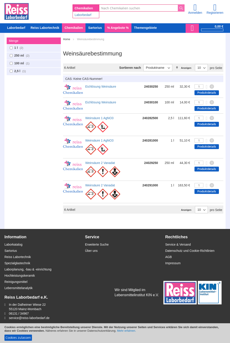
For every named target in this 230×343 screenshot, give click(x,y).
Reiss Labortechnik (17, 257)
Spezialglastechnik (17, 263)
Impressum (172, 263)
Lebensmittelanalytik (18, 288)
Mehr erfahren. (126, 330)
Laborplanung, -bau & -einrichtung (28, 269)
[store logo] (16, 11)
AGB (168, 257)
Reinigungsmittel (16, 282)
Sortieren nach (130, 67)
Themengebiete (145, 28)
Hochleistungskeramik (19, 275)
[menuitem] (16, 27)
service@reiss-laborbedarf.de (29, 318)
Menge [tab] (13, 41)
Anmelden (195, 12)
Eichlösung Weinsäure (100, 86)
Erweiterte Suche (97, 244)
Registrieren (215, 12)
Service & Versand (178, 244)
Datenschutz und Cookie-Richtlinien (189, 250)
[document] (115, 333)
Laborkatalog (13, 244)
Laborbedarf (83, 15)
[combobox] (141, 8)
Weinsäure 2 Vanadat (100, 163)
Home (67, 39)
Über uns (91, 250)
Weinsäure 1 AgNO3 (99, 118)
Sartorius (10, 250)
